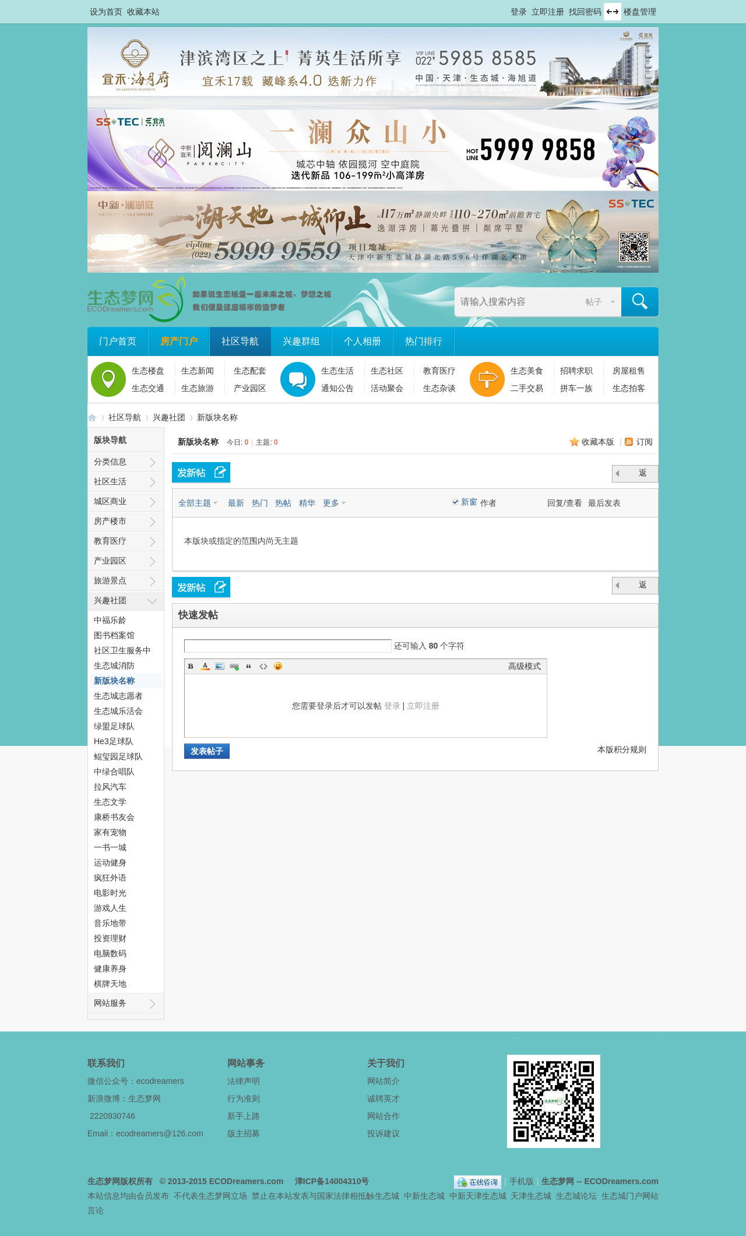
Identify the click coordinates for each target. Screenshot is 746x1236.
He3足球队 (113, 741)
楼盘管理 (640, 11)
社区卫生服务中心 (122, 652)
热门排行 (423, 341)
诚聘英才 (383, 1098)
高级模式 (524, 666)
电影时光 (110, 892)
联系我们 (106, 1063)
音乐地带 (110, 923)
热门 (260, 503)
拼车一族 (576, 388)
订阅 (644, 441)
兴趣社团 (169, 417)
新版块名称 (217, 417)
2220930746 (112, 1116)
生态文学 (110, 802)
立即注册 (548, 11)
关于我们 (385, 1063)
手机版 (521, 1181)
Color (205, 666)
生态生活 (337, 370)
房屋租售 (629, 370)
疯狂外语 (110, 877)
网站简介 (383, 1081)
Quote (249, 666)
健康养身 (110, 968)
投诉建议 (383, 1133)
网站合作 (383, 1116)
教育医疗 (439, 370)
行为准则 (243, 1098)
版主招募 (243, 1133)
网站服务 (110, 1003)
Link (234, 666)
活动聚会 (387, 388)
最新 (236, 503)
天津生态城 (531, 1195)
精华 (307, 503)
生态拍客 (629, 388)
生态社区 (387, 370)
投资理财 (110, 938)
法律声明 (243, 1081)
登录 (519, 11)
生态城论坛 (576, 1195)
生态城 (387, 1195)
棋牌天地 (110, 983)
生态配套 (250, 370)
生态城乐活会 (118, 711)
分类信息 (110, 461)
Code (263, 666)
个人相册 (362, 341)
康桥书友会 (114, 817)
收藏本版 (599, 441)
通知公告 (337, 388)
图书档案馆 (114, 635)
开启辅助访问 (505, 8)
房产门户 (179, 341)
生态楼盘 (148, 370)
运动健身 (110, 862)
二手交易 (527, 388)
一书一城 (110, 847)
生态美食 (527, 370)
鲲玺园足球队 (118, 756)
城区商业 (110, 501)
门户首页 (117, 341)
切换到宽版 (612, 11)
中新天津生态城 (477, 1195)
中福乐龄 (110, 620)
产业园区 (250, 388)
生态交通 (148, 388)
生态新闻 (197, 370)
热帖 (283, 503)
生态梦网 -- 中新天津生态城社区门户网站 (92, 417)
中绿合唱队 (114, 771)
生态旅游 (197, 388)
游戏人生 (110, 908)
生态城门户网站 (630, 1195)
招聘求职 (576, 370)
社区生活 (110, 481)
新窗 (469, 501)
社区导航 (240, 341)
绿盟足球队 (114, 726)
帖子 (594, 302)
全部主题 (194, 503)
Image (220, 666)
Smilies (278, 666)
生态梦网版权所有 (120, 1181)
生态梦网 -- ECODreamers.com (600, 1181)
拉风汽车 (110, 786)
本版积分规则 (621, 749)
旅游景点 (110, 580)
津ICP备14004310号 (332, 1181)
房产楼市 (110, 521)
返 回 (644, 475)
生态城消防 (114, 665)
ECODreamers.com (246, 1181)
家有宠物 (110, 832)
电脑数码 (110, 953)
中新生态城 (424, 1195)
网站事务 (246, 1063)
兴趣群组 (301, 341)
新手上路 (243, 1116)
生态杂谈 (439, 388)
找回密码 (585, 11)
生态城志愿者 (118, 695)
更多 (331, 503)
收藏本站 (143, 11)
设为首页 (106, 11)
